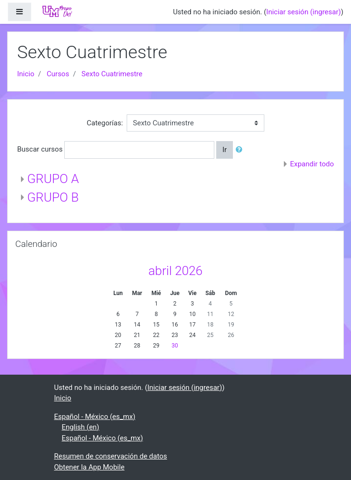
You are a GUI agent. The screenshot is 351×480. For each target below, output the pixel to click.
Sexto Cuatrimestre (111, 74)
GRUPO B (53, 197)
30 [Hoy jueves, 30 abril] (174, 345)
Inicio (25, 74)
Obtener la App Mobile (89, 467)
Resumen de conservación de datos (110, 456)
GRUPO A (53, 179)
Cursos (58, 74)
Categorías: (105, 123)
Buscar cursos (39, 149)
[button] (241, 150)
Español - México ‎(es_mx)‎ (95, 416)
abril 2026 (176, 271)
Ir (224, 149)
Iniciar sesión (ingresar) (303, 12)
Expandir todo (312, 164)
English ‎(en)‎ (81, 427)
